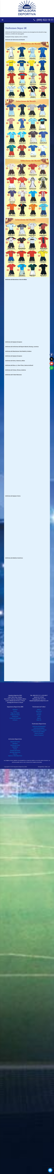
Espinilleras (15, 1152)
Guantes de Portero (15, 1155)
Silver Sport (39, 1116)
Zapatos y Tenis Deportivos (15, 1161)
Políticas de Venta (15, 1120)
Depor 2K (39, 1125)
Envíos (15, 1116)
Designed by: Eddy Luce (44, 1171)
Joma (38, 1121)
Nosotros (15, 1114)
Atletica (39, 1114)
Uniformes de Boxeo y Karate (38, 1135)
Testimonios (15, 1121)
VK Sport (39, 1120)
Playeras (15, 1159)
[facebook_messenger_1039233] (50, 1170)
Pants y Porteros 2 (39, 1140)
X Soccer (39, 1118)
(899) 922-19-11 (43, 20)
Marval (39, 1123)
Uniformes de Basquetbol (38, 1131)
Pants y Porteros (39, 1138)
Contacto (15, 1125)
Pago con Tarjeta (15, 1118)
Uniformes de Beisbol (39, 1133)
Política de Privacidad (15, 1123)
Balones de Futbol (15, 1147)
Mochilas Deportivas (15, 1157)
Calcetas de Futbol (15, 1150)
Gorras (15, 1154)
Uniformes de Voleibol (39, 1136)
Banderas (15, 1148)
